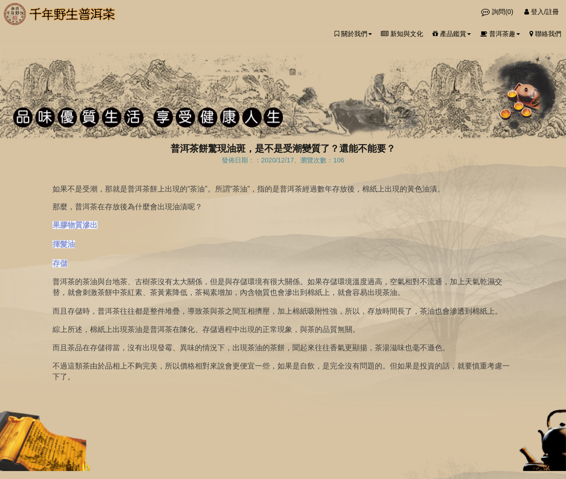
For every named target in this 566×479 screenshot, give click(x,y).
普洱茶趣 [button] (500, 33)
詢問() (498, 11)
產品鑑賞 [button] (451, 33)
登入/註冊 (541, 11)
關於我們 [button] (353, 33)
